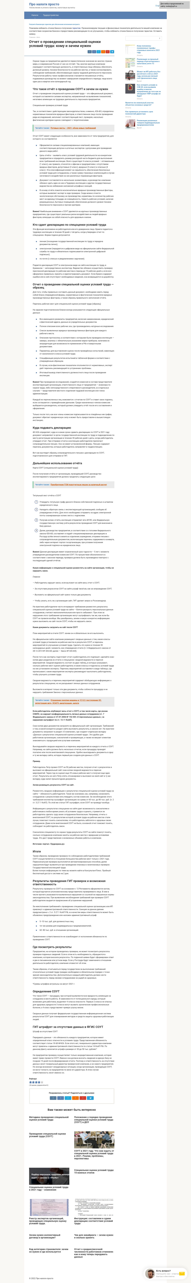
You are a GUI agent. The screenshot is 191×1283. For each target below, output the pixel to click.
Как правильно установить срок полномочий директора (139, 113)
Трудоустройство (51, 15)
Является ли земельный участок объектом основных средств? (139, 104)
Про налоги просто (44, 4)
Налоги (35, 15)
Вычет (139, 81)
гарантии (76, 28)
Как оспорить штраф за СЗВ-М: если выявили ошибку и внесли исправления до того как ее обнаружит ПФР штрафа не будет (149, 90)
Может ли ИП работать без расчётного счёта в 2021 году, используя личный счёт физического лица (148, 75)
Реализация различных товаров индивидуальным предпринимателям (148, 122)
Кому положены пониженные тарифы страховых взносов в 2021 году (148, 49)
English (159, 6)
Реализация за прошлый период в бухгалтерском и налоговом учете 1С (148, 61)
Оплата (140, 55)
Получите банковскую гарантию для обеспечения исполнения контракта (54, 24)
